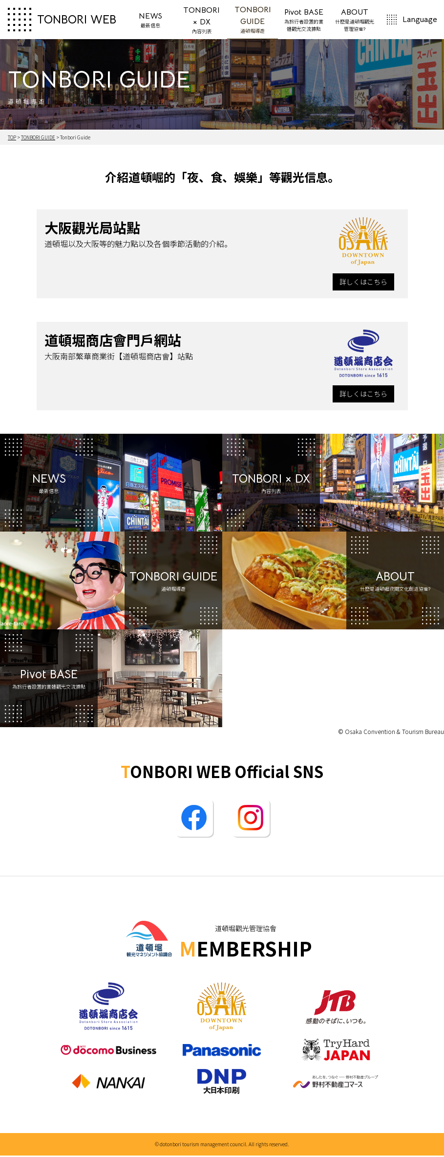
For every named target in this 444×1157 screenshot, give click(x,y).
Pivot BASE (303, 21)
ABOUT (354, 21)
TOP (12, 138)
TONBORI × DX (201, 21)
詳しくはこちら (363, 283)
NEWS (150, 21)
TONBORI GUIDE (252, 20)
